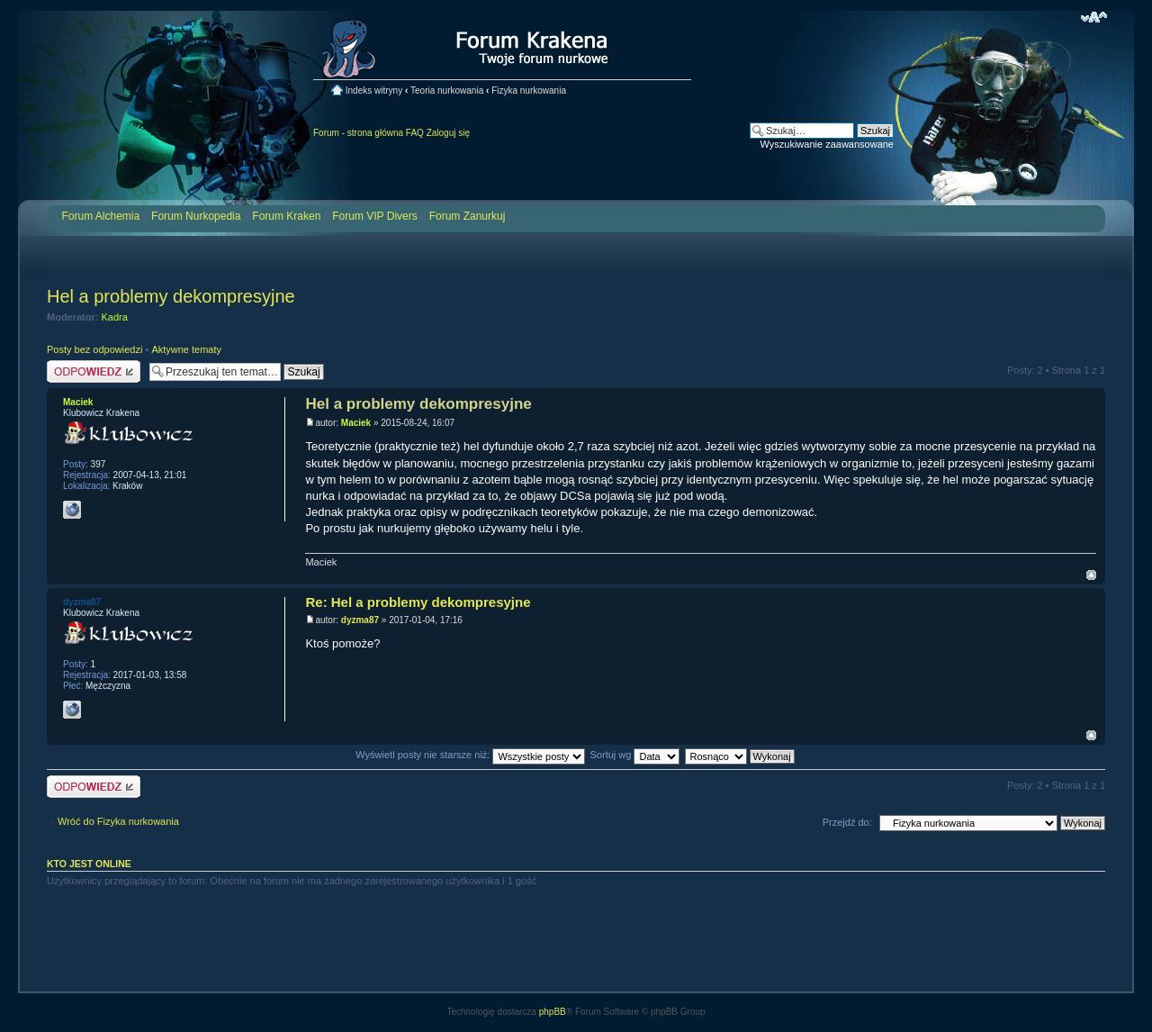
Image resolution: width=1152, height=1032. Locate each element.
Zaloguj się (448, 133)
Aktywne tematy (186, 349)
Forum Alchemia (100, 216)
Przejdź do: (847, 822)
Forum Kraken (286, 216)
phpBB (552, 1012)
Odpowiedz (93, 371)
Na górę (1091, 575)
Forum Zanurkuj (467, 216)
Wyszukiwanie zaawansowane (827, 144)
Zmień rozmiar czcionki (1094, 17)
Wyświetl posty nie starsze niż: (470, 754)
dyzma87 (360, 620)
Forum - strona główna (358, 133)
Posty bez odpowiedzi (94, 349)
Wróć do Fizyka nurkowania (118, 821)
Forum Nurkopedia (195, 216)
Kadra (115, 317)
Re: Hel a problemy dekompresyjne (417, 602)
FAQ (415, 133)
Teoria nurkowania (446, 90)
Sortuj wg (635, 754)
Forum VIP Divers (374, 216)
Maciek (356, 423)
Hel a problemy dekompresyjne (171, 296)
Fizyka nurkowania (528, 90)
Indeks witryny (374, 90)
